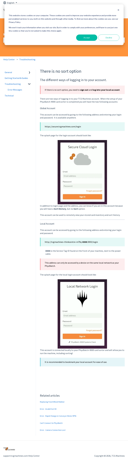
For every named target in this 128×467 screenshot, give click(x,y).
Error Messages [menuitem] (15, 89)
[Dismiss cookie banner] (118, 10)
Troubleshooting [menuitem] (13, 84)
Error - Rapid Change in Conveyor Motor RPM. (58, 416)
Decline (109, 37)
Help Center (9, 59)
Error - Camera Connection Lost (52, 430)
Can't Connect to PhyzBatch (51, 423)
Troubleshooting (27, 59)
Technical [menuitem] (9, 95)
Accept (87, 37)
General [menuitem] (8, 72)
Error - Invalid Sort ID (48, 409)
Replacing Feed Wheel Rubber (52, 402)
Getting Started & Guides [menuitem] (16, 78)
